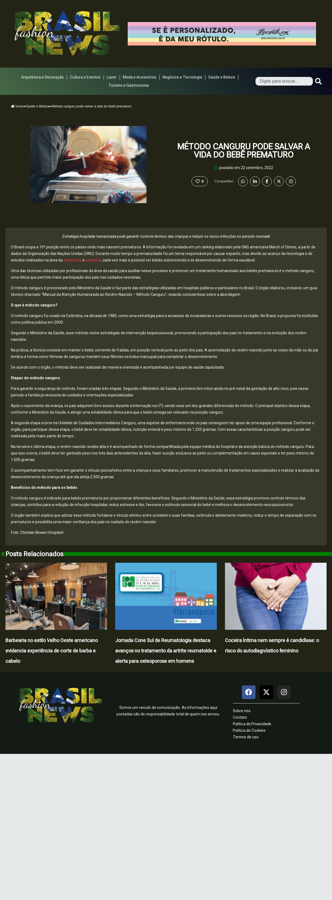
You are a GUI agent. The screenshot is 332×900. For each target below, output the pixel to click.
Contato (240, 717)
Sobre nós (242, 711)
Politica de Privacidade (252, 724)
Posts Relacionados (34, 554)
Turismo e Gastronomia (128, 85)
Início (17, 106)
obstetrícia (72, 260)
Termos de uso (246, 737)
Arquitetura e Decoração (42, 77)
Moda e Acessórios (139, 77)
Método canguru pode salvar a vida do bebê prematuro (243, 150)
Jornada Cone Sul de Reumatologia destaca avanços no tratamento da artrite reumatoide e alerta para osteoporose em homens (165, 650)
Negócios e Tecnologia (182, 77)
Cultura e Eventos (85, 77)
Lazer (112, 77)
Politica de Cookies (249, 730)
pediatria (93, 260)
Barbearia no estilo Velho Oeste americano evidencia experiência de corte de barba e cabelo (51, 650)
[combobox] (284, 81)
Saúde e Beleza (221, 77)
